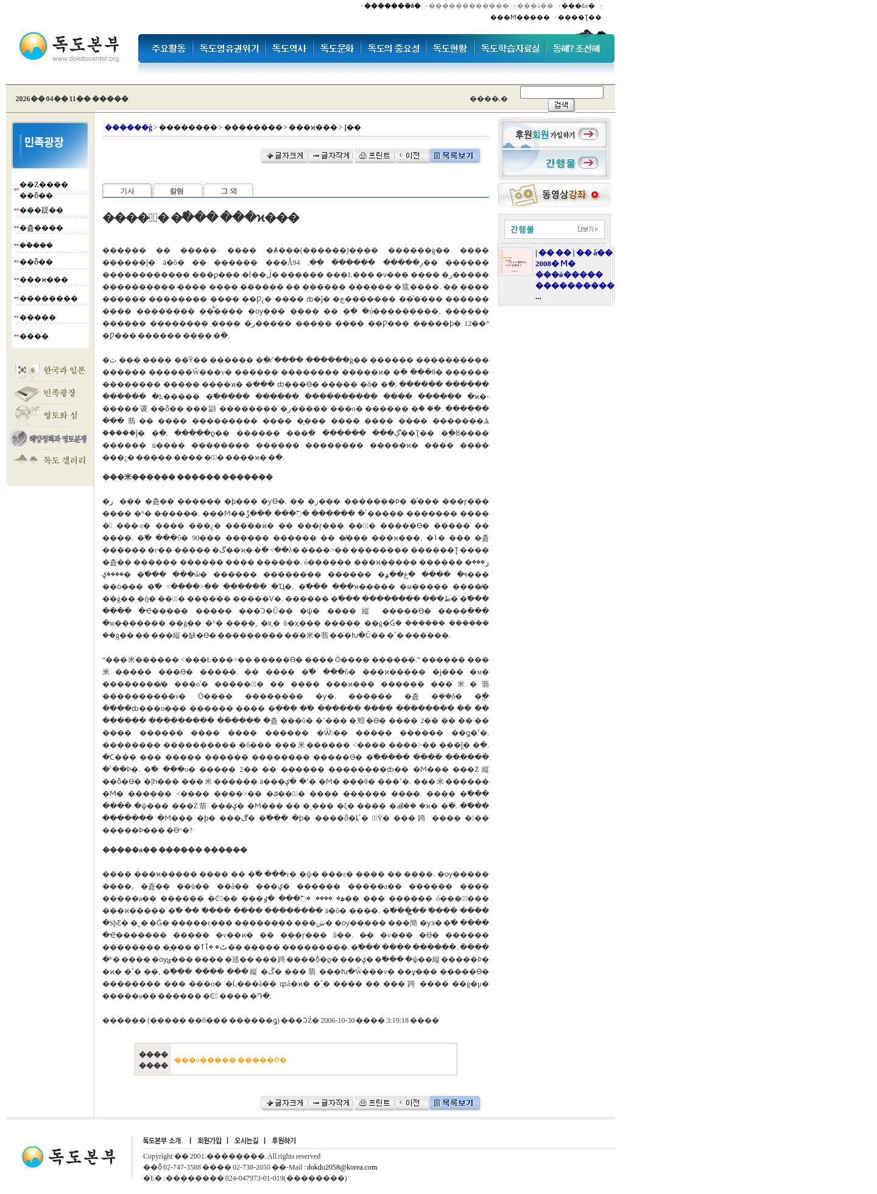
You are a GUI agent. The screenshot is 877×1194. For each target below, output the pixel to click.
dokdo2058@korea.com (342, 1167)
